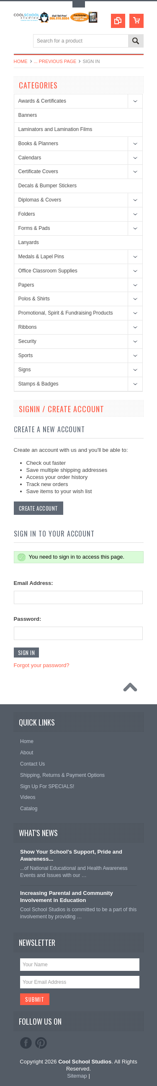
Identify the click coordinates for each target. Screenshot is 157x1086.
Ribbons (27, 327)
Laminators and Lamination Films (55, 129)
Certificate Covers (38, 171)
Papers (26, 285)
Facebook (26, 1043)
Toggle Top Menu (78, 4)
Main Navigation (21, 41)
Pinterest (41, 1043)
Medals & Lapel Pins (41, 257)
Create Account (38, 508)
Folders (26, 214)
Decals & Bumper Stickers (47, 186)
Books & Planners (38, 143)
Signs (24, 370)
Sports (25, 355)
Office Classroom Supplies (47, 271)
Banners (27, 115)
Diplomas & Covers (40, 200)
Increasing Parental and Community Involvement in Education (66, 896)
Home (21, 61)
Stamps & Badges (38, 384)
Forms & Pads (34, 228)
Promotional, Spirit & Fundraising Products (65, 313)
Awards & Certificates (42, 101)
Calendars (29, 158)
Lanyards (28, 242)
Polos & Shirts (34, 299)
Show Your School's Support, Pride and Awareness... (71, 855)
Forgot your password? (41, 665)
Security (27, 341)
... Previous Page (55, 61)
